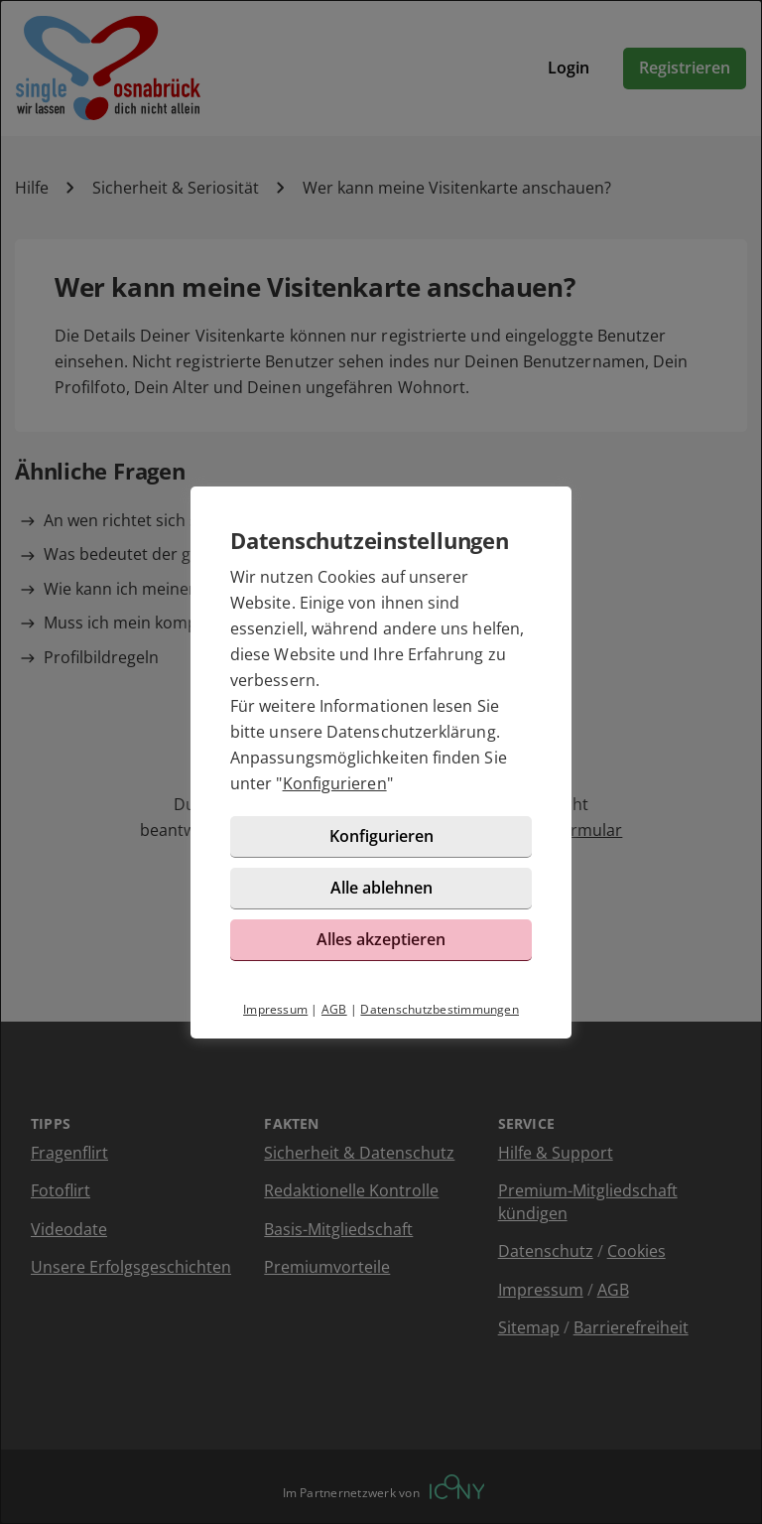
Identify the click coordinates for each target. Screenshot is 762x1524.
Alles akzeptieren (381, 939)
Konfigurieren (335, 783)
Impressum (275, 1009)
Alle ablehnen (381, 888)
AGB (334, 1009)
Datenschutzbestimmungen (439, 1009)
